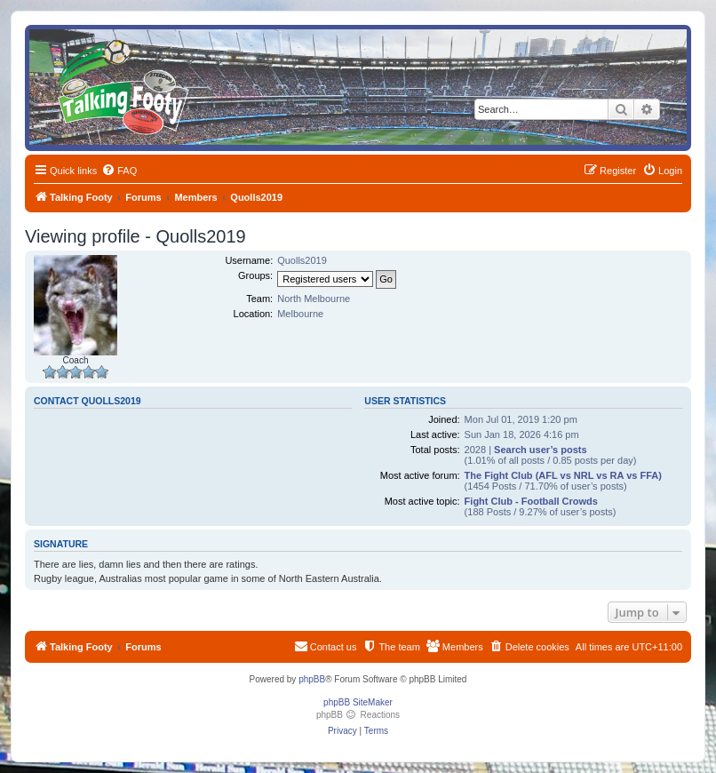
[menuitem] (119, 170)
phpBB (311, 679)
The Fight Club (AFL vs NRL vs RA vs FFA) (563, 475)
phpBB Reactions (358, 715)
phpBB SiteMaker (358, 702)
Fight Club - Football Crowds (531, 501)
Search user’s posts (540, 449)
